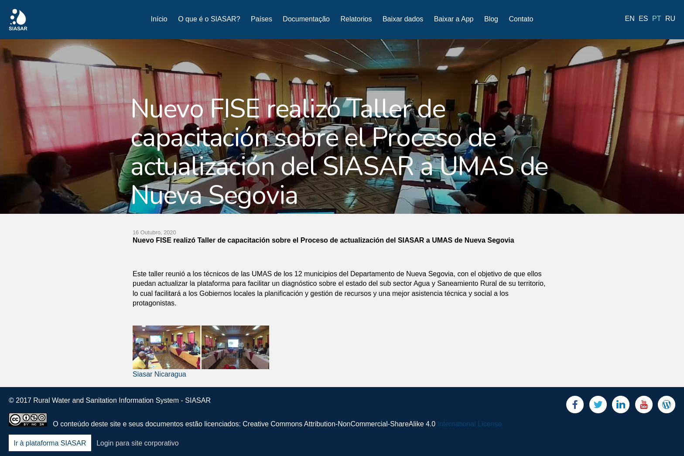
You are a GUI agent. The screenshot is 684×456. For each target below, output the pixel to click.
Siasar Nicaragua (159, 374)
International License (470, 424)
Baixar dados (403, 19)
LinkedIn (620, 406)
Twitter (598, 406)
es (643, 18)
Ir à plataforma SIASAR (50, 443)
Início (159, 19)
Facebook (575, 406)
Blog (491, 19)
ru (670, 18)
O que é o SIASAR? (209, 19)
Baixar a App (454, 19)
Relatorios (356, 19)
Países (261, 19)
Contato (521, 19)
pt (656, 18)
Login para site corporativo (137, 443)
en (630, 18)
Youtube (644, 406)
